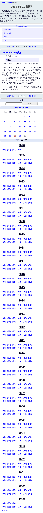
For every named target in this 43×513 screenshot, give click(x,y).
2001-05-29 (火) (12, 52)
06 (27, 108)
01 (4, 149)
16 (20, 126)
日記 (5, 40)
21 (10, 131)
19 (35, 126)
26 (35, 131)
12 (35, 121)
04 (16, 108)
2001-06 (32, 46)
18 (30, 126)
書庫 (5, 37)
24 (25, 131)
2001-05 (21, 108)
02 (9, 149)
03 (14, 149)
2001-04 (10, 46)
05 (25, 159)
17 (25, 126)
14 (10, 126)
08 (9, 162)
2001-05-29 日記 (21, 6)
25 (30, 131)
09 (14, 162)
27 (5, 136)
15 (15, 126)
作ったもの (7, 33)
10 (25, 121)
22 (15, 131)
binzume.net (7, 2)
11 (30, 121)
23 (20, 131)
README (7, 29)
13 (5, 126)
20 (5, 131)
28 (10, 136)
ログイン (4, 510)
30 (20, 136)
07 (4, 162)
